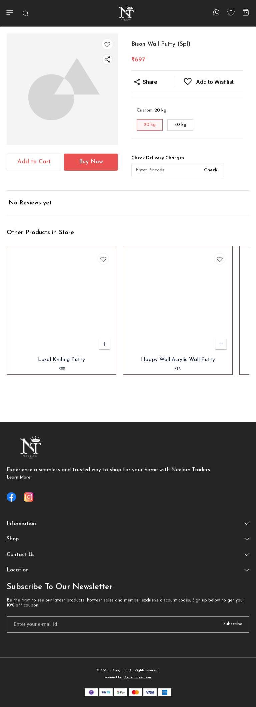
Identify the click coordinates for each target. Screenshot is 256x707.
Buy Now (91, 162)
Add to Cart (34, 162)
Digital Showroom (137, 677)
